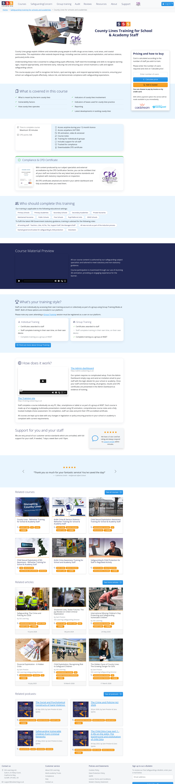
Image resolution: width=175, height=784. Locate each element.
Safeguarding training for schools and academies (30, 10)
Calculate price (150, 79)
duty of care (98, 568)
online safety (110, 720)
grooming (40, 749)
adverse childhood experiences (67, 675)
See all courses (114, 492)
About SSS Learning (52, 770)
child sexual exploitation (28, 571)
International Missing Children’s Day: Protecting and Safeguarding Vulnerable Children (106, 615)
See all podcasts (113, 694)
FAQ (46, 779)
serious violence (72, 527)
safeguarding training (101, 678)
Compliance (49, 776)
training (36, 675)
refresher (43, 571)
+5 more (114, 571)
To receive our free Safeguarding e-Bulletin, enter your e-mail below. (152, 771)
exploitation (98, 530)
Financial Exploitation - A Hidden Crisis (30, 665)
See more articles (113, 582)
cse (112, 527)
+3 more (23, 678)
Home (5, 10)
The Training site (26, 398)
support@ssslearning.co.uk (14, 782)
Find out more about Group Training (33, 345)
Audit (77, 3)
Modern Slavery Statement (98, 782)
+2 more (71, 530)
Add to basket (150, 85)
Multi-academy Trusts (53, 773)
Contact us (49, 782)
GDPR (91, 776)
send (79, 623)
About (114, 3)
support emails (109, 442)
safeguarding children (101, 527)
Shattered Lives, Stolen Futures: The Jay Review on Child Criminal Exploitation (69, 611)
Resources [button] (101, 3)
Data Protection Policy (97, 773)
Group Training (50, 314)
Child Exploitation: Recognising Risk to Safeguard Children (68, 665)
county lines (24, 527)
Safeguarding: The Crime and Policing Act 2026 (29, 614)
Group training (64, 3)
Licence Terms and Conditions (100, 779)
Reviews (88, 3)
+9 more (78, 723)
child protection (110, 568)
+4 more (23, 530)
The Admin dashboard (82, 368)
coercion (49, 749)
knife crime (60, 527)
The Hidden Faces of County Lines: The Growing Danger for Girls (105, 665)
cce (32, 527)
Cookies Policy (94, 770)
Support (126, 4)
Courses (22, 3)
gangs (37, 527)
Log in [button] (166, 4)
